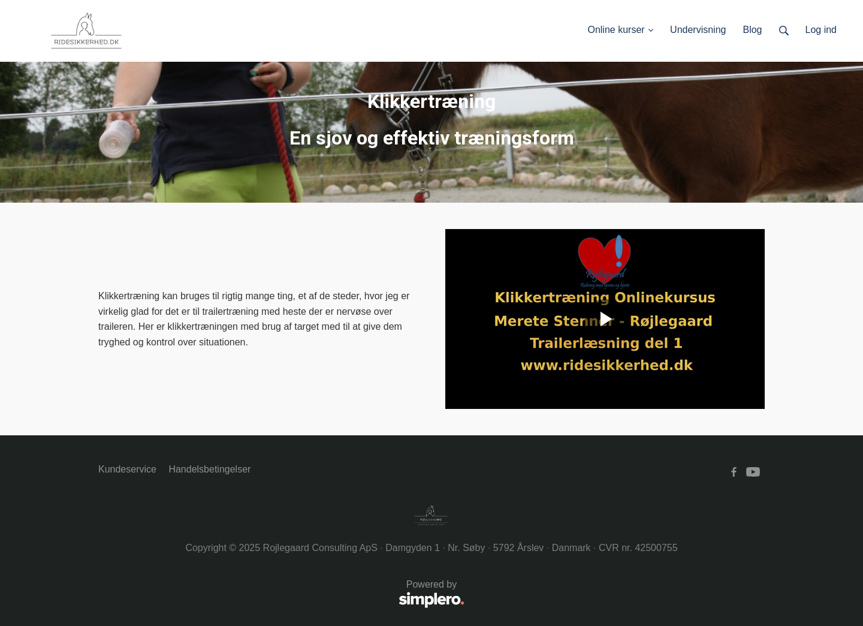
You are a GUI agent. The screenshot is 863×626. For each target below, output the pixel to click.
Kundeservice (127, 469)
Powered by (281, 594)
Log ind (821, 30)
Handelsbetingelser (209, 469)
